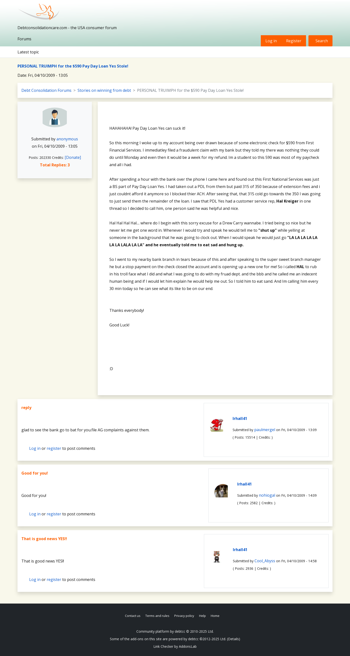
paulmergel (264, 429)
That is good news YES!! (44, 538)
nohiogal (267, 495)
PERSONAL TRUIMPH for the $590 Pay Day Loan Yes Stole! (73, 66)
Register (293, 40)
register (54, 448)
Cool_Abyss (264, 560)
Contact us (132, 615)
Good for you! (34, 473)
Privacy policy (184, 615)
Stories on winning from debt (104, 90)
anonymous (67, 139)
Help (202, 615)
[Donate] (73, 157)
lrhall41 (240, 418)
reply (26, 407)
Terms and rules (157, 615)
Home (215, 615)
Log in (271, 40)
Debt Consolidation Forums (46, 90)
